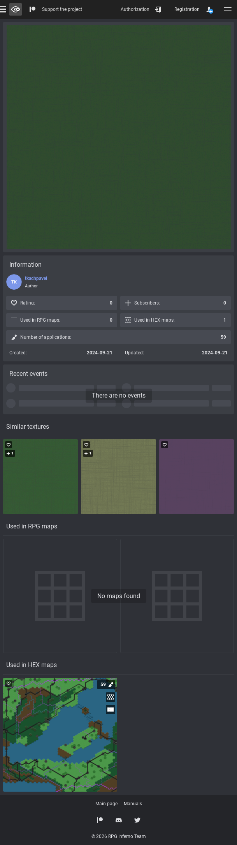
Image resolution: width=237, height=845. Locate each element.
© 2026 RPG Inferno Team (118, 836)
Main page (106, 803)
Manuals (133, 803)
